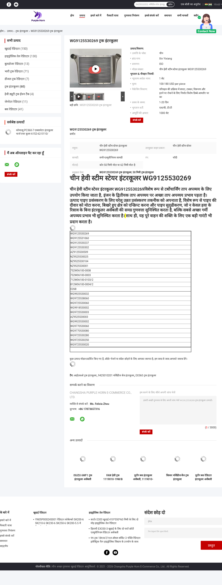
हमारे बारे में (95, 15)
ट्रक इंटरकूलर (22, 31)
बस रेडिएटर (11, 109)
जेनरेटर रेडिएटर (13, 101)
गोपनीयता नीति (43, 566)
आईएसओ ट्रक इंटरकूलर (85, 375)
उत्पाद (82, 15)
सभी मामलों (182, 15)
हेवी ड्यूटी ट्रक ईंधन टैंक (17, 94)
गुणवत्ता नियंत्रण (131, 15)
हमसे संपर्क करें (152, 15)
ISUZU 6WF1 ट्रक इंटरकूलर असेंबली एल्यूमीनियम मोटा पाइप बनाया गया (83, 477)
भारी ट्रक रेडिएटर (14, 71)
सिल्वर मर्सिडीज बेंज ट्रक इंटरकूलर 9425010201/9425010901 (177, 477)
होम (72, 15)
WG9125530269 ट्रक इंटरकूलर (96, 105)
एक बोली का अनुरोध (191, 4)
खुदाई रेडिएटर (12, 48)
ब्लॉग (196, 15)
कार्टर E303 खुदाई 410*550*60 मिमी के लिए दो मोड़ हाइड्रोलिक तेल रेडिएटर (114, 521)
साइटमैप (4, 546)
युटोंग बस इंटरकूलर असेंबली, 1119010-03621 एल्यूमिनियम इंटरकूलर (143, 477)
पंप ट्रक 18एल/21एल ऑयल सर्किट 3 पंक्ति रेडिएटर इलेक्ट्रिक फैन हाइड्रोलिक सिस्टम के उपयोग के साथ (115, 539)
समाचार (168, 15)
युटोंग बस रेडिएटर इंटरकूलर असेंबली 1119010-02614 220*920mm (203, 477)
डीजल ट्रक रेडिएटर (15, 79)
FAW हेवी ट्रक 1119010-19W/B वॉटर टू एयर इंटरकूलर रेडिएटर (113, 477)
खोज (170, 4)
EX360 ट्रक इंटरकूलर (146, 375)
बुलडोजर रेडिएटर (14, 64)
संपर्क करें (137, 120)
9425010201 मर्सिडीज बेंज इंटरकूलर (116, 375)
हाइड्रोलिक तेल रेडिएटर (17, 56)
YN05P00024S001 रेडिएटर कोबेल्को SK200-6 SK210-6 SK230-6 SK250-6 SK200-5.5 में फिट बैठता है (59, 522)
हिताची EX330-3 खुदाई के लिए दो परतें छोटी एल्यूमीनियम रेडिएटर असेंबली (112, 530)
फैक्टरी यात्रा (112, 15)
